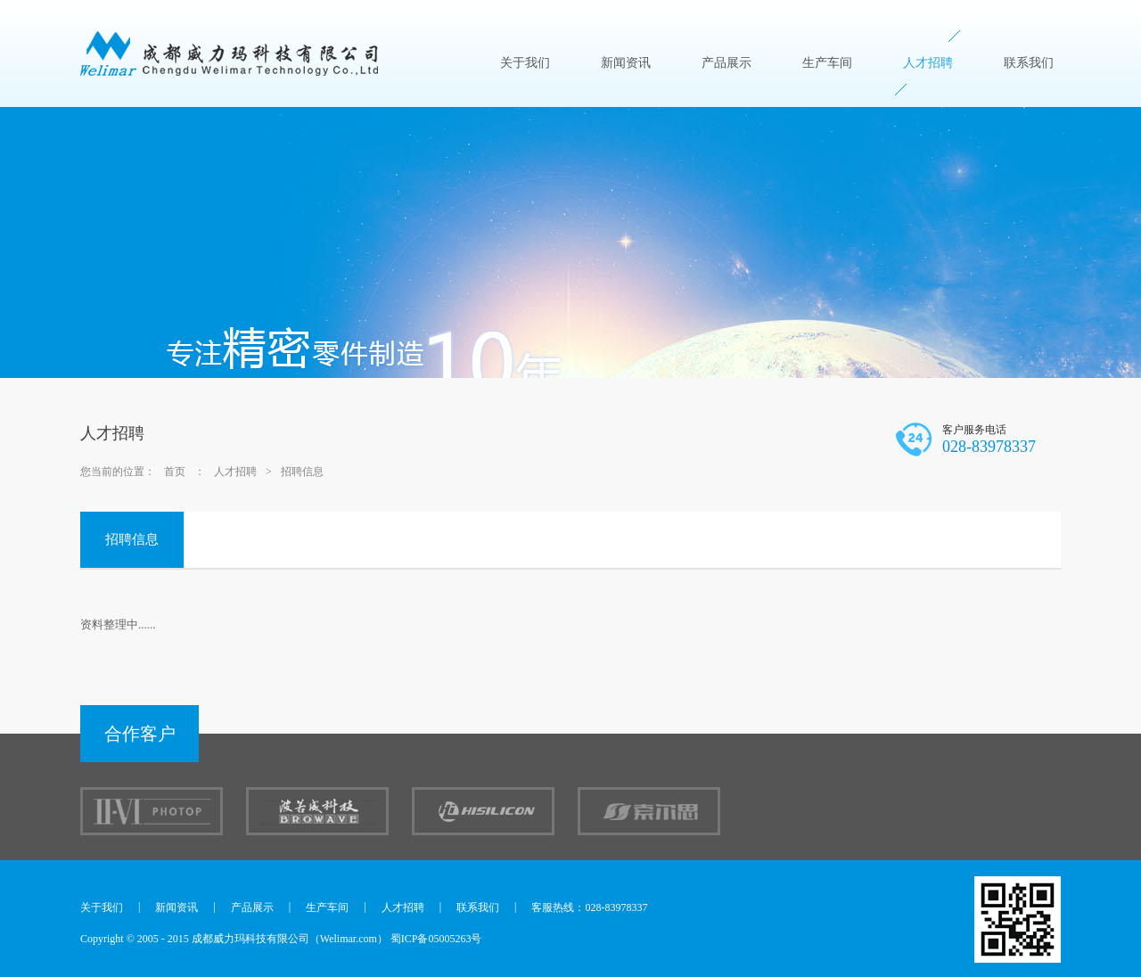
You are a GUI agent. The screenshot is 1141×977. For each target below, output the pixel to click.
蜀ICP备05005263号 (436, 938)
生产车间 (827, 63)
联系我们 (1029, 63)
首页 (174, 471)
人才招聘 (928, 63)
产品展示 (726, 63)
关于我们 (525, 63)
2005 (148, 938)
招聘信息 (302, 471)
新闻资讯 (626, 63)
